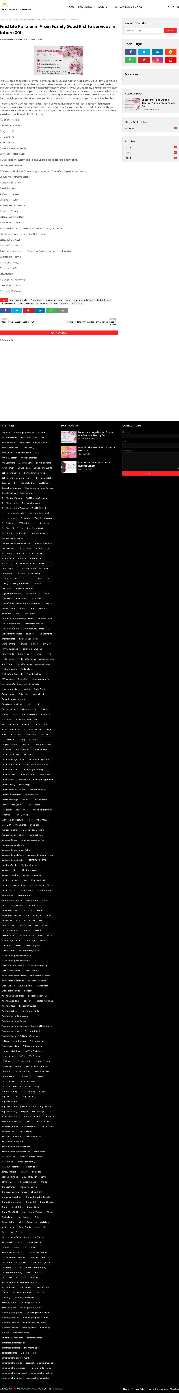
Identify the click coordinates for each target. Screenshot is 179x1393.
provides (39, 1076)
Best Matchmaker (10, 503)
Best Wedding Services (12, 538)
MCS (18, 920)
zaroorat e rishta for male (13, 1342)
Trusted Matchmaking (35, 1267)
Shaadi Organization (11, 1202)
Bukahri (20, 553)
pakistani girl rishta (30, 1011)
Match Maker (27, 890)
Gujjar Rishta (39, 694)
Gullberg (44, 709)
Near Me (26, 930)
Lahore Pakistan (26, 774)
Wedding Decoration (30, 1302)
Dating (5, 583)
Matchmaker (8, 895)
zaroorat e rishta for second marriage (19, 1348)
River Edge (36, 1172)
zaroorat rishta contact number (16, 1358)
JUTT (4, 734)
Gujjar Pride (24, 694)
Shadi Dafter (17, 1207)
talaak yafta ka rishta (47, 303)
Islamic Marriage (10, 724)
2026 (151, 147)
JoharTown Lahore (32, 729)
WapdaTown (42, 1287)
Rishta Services (26, 303)
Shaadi (44, 1182)
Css (31, 578)
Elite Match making (34, 623)
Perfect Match (24, 1061)
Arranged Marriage (30, 458)
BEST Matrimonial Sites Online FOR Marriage (97, 449)
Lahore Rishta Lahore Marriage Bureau (36, 779)
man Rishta (20, 825)
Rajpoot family (28, 1091)
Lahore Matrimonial (11, 764)
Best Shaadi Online (36, 528)
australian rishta (54, 300)
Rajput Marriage (9, 1101)
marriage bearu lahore (33, 830)
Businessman (36, 558)
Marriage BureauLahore (13, 855)
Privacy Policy (139, 1389)
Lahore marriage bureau (13, 759)
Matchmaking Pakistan (37, 900)
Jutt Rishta (45, 734)
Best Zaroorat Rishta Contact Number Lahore (94, 464)
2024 (151, 158)
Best (30, 478)
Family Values (25, 654)
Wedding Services (10, 1322)
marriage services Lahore (13, 885)
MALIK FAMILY (41, 820)
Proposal (6, 1071)
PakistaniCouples (38, 1041)
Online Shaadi (25, 985)
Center (41, 563)
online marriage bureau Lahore (16, 955)
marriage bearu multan (13, 835)
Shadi (4, 1207)
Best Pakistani (8, 523)
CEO (50, 563)
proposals (26, 1076)
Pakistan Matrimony (37, 996)
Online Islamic (8, 950)
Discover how (32, 593)
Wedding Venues (10, 1327)
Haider (5, 714)
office (42, 940)
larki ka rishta (41, 799)
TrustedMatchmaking (12, 1272)
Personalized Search (11, 1066)
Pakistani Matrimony (11, 1031)
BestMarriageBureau (43, 543)
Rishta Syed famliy (10, 1167)
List (17, 809)
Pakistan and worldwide (13, 996)
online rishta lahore (37, 980)
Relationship (38, 1111)
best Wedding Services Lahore (16, 543)
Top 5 (33, 1247)
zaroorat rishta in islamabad (39, 1363)
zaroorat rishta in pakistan (14, 1368)
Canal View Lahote (25, 563)
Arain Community (18, 300)
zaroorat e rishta (34, 1337)
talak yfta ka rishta (34, 1242)
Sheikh (50, 1212)
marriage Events (9, 865)
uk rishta (65, 303)
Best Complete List (44, 478)
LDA (29, 804)
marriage (34, 825)
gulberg (39, 704)
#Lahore (6, 432)
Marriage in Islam (10, 870)
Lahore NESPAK (8, 774)
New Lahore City (26, 935)
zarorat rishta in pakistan (37, 1378)
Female (39, 654)
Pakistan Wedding (10, 1001)
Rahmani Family (9, 1091)
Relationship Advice (11, 1116)
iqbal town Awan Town (26, 719)
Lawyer (5, 804)
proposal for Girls (42, 1071)
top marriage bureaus (12, 1252)
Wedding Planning (10, 1317)
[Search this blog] (144, 30)
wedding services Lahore (34, 1322)
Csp (23, 578)
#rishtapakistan (9, 437)
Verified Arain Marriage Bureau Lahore (19, 1282)
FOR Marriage (8, 679)
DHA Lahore (7, 588)
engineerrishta (8, 639)
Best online (26, 518)
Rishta (30, 1121)
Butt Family (7, 563)
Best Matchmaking (31, 503)
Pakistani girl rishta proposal (15, 1016)
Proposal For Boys (22, 1071)
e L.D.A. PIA (6, 613)
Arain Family (36, 300)
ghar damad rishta (11, 689)
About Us (174, 1389)
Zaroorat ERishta (9, 1353)
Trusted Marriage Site (40, 1262)
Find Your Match (9, 669)
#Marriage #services (24, 432)
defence (37, 583)
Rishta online (8, 1131)
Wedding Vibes (29, 1327)
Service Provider (29, 1177)
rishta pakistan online (12, 1136)
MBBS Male (7, 920)
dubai (22, 608)
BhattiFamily (25, 548)
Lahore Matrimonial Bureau (36, 764)
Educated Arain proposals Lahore (17, 618)
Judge (48, 729)
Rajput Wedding (9, 1111)
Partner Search (104, 300)
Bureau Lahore (35, 553)
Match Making (44, 890)
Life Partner (6, 809)
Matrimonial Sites (33, 915)
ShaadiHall (31, 1202)
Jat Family (27, 724)
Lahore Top (24, 784)
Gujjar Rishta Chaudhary (13, 699)
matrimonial (33, 905)
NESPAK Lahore (8, 935)
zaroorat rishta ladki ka (41, 1373)
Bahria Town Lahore (11, 473)
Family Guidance (10, 649)
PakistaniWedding (10, 1046)
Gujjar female (8, 694)
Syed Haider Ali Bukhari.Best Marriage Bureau (23, 1237)
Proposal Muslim (9, 1076)
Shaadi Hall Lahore (28, 1187)
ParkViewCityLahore (33, 1051)
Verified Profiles (8, 1287)
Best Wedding (38, 533)
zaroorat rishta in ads (12, 1363)
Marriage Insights (30, 870)
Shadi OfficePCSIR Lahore (13, 1212)
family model (8, 654)
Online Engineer (33, 945)
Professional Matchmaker (36, 1066)
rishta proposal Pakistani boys (16, 1146)
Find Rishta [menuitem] (85, 6)
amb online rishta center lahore (33, 442)
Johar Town (41, 724)
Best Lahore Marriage (11, 488)
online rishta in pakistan (13, 980)
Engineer (30, 634)
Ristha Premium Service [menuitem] (128, 6)
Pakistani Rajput (32, 1031)
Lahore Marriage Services (40, 759)
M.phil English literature (12, 820)
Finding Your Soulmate (12, 674)
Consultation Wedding (29, 573)
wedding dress (9, 1307)
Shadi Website (36, 1212)
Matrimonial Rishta (10, 910)
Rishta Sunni (7, 1161)
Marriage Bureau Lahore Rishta (16, 850)
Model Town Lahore (33, 920)
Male (68, 300)
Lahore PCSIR (44, 774)
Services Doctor (9, 1182)
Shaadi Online (37, 1192)
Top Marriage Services (36, 1252)
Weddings (45, 1327)
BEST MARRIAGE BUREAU (12, 39)
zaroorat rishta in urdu (40, 1368)
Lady (23, 739)
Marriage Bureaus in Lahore (40, 855)
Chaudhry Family (10, 568)
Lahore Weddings (38, 789)
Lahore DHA (7, 749)
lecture (38, 804)
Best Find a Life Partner (24, 483)
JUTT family (31, 734)
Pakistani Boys (8, 1006)
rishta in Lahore (47, 1126)
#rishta (41, 432)
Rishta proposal (33, 1136)
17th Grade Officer (29, 437)
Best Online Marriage (44, 518)
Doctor (46, 593)
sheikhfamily (25, 1217)
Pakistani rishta (9, 1036)
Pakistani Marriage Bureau (14, 1021)
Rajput (42, 1091)
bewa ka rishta (8, 548)
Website (5, 1292)
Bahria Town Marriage (34, 473)
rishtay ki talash (9, 1172)
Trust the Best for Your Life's (14, 1262)
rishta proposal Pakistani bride (16, 1151)
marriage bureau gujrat (32, 840)
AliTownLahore (8, 442)
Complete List (8, 573)
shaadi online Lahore (11, 1197)
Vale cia (34, 1277)
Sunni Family (25, 1227)
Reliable (50, 1116)
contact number (9, 578)
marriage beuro (35, 835)
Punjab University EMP (11, 1086)
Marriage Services (39, 880)
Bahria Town (24, 468)
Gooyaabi (57, 1389)
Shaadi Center (8, 1187)
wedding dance (9, 1302)
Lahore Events (22, 749)
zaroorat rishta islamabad (14, 1373)
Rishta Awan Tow (10, 1126)
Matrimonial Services (83, 300)
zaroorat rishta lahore (12, 1378)
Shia (37, 1217)
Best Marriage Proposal (36, 498)
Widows (5, 1332)
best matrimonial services (14, 513)
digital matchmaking (12, 593)
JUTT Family (15, 734)
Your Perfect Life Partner (12, 1337)
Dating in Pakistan (20, 583)
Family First (47, 644)
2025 (151, 152)
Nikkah (50, 935)
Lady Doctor (35, 739)
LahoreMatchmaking (11, 794)
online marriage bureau (30, 950)
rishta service (8, 303)
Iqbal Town (7, 719)
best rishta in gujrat (43, 523)
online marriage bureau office (16, 960)
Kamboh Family (9, 739)
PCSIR (22, 1056)
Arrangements (8, 463)
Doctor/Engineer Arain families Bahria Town (22, 603)
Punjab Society (8, 1081)
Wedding (6, 1297)
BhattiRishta (7, 553)
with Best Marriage (21, 1332)
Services (44, 1177)
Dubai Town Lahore (38, 608)
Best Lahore (44, 483)
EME (49, 628)
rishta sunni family (26, 1161)
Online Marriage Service (13, 965)
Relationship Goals (33, 1116)
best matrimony (9, 518)
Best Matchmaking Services (15, 508)
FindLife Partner (34, 674)
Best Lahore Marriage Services (39, 488)
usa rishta (12, 19)
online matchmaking (38, 965)
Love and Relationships (41, 809)
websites (40, 1292)
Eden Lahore (29, 613)
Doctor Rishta (38, 598)
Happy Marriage (29, 714)
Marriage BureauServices (13, 860)
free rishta (22, 679)
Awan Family (8, 468)
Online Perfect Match (11, 970)
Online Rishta (31, 970)
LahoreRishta (31, 794)
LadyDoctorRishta (10, 744)
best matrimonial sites (40, 513)
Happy (15, 714)
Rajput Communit (10, 1096)
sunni (12, 1227)
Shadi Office (33, 1207)
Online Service (8, 985)
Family (34, 644)
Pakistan (151, 128)
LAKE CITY (26, 799)
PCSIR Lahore (35, 1056)
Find (49, 654)
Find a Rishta (8, 659)
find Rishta (7, 664)
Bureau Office (8, 558)
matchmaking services (13, 905)
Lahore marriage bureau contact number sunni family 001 (158, 103)
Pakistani (27, 1001)
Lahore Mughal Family (33, 769)
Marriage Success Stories (41, 885)
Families (23, 644)
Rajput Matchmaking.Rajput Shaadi (19, 1106)
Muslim (45, 925)
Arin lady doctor (9, 458)
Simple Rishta (8, 1222)
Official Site (7, 945)
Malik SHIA (6, 825)
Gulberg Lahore (9, 709)
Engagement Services (12, 634)
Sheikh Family (8, 1217)
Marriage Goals (28, 865)
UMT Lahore (7, 1277)
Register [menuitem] (103, 6)
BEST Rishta (24, 523)
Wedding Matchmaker (30, 1307)
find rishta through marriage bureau (33, 664)
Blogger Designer (28, 1389)
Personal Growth (42, 1061)
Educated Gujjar (44, 618)
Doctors (50, 603)
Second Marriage (10, 1177)
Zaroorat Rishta (28, 1353)
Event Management (28, 639)
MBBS (48, 915)
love (24, 809)
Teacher (5, 1247)
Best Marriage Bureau (12, 498)
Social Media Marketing (38, 1222)
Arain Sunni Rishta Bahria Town (16, 452)
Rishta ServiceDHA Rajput (13, 1156)
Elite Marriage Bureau (11, 623)
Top (25, 1247)
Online (19, 945)
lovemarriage (23, 815)
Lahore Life (28, 754)
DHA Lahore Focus (24, 588)
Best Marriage (26, 493)
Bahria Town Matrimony (13, 478)
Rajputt (24, 1111)
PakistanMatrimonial (32, 1046)
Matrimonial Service (33, 910)
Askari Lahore (25, 463)
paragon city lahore (11, 1051)
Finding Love (26, 669)
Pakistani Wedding (44, 1001)
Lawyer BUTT (18, 804)
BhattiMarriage (42, 548)
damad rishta (43, 578)
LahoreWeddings (10, 799)
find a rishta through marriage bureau (36, 659)
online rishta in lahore (40, 975)
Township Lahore (37, 1257)
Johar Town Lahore (10, 729)
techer (16, 1247)
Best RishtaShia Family (12, 528)
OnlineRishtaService (11, 991)
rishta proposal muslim (13, 1141)
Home (3, 19)
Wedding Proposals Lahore (35, 1317)
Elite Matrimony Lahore (33, 628)
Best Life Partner (9, 493)
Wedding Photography (12, 1312)
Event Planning (8, 644)
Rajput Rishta (46, 1106)
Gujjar (27, 689)
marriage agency (10, 830)
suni (4, 1227)
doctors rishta (8, 608)
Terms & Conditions (158, 1389)
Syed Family (16, 1232)
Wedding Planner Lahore (38, 1312)
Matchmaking (24, 895)
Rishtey (24, 1172)
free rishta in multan (41, 679)
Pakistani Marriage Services (14, 1026)
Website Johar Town (22, 1292)
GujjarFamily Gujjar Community (17, 704)
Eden (17, 613)
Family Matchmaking (32, 649)
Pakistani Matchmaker (41, 1026)
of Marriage (30, 940)
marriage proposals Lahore (14, 880)
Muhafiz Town (8, 925)
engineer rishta (45, 634)
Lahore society (8, 784)
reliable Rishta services (12, 1121)
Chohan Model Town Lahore (35, 568)
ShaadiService (47, 1202)
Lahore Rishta (8, 779)
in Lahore (45, 714)
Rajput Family (29, 1096)
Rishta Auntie (43, 1121)
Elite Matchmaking (10, 628)
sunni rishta (40, 1227)
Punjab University (27, 1081)
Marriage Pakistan (10, 875)
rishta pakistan (25, 1131)
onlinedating (42, 985)
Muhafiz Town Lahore (28, 925)
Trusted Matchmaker (11, 1267)
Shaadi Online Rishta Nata (38, 1197)
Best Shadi (7, 533)
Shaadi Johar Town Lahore (14, 1192)
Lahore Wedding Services (13, 789)
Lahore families (40, 749)
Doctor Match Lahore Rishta (14, 598)
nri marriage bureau (11, 940)
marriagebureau (9, 890)
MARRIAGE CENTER (37, 860)
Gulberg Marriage (28, 709)
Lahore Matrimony (10, 769)
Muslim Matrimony (10, 930)
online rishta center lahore (14, 975)
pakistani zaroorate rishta (14, 1041)
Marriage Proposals (32, 875)
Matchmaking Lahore (12, 900)
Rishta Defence (29, 1126)
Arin (37, 452)
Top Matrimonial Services (13, 1257)
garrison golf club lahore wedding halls (20, 684)
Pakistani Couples (27, 1006)
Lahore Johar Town (10, 754)
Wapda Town (26, 1287)
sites (21, 1222)
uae (28, 1272)
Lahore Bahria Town (42, 744)
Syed (4, 1232)
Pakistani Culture (9, 1011)
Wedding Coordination (25, 1297)
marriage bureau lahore (13, 845)
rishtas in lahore (30, 1167)
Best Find (6, 483)
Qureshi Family (32, 1086)
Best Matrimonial (40, 508)
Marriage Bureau (9, 840)
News (40, 935)
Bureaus (22, 558)
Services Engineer (28, 1182)
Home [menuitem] (71, 6)
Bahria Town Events (43, 468)
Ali (43, 437)
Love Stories (7, 815)
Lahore (25, 744)
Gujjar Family (40, 689)
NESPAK (38, 930)
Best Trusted (21, 533)
